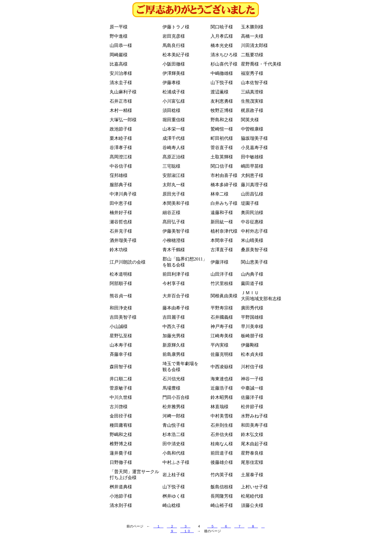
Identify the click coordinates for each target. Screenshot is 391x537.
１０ (187, 531)
